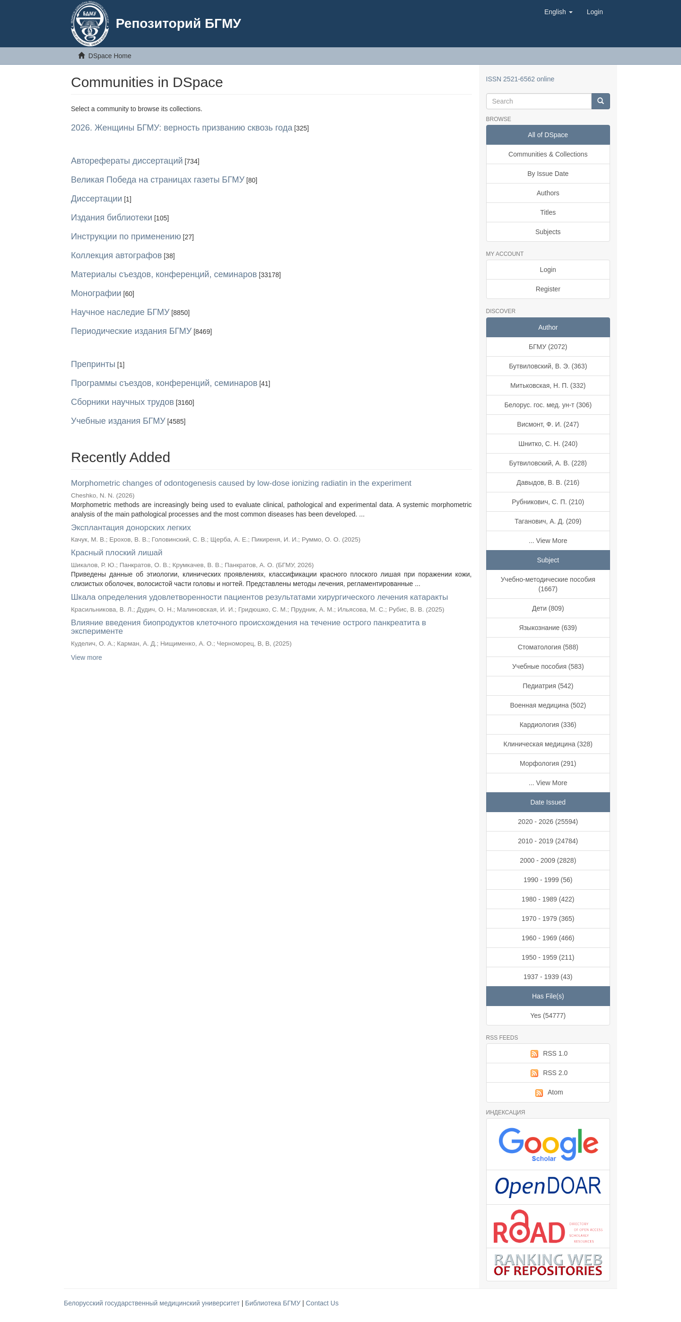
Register (548, 289)
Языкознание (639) (548, 627)
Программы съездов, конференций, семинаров (164, 383)
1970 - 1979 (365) (548, 918)
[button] (558, 12)
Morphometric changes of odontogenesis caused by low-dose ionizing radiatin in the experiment (241, 483)
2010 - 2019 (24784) (548, 841)
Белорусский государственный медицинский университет (153, 1303)
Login (548, 269)
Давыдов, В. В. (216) (547, 482)
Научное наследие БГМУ (120, 312)
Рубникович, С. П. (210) (548, 502)
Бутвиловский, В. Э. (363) (548, 366)
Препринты (93, 364)
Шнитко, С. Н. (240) (547, 443)
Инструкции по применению (126, 236)
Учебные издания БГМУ (118, 421)
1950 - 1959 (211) (548, 957)
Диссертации (96, 198)
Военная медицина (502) (548, 705)
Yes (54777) (548, 1015)
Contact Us (322, 1303)
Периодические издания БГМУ (131, 331)
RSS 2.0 (548, 1073)
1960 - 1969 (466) (548, 938)
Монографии (96, 293)
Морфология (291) (548, 763)
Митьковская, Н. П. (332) (548, 385)
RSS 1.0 (548, 1054)
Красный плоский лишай (117, 552)
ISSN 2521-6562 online (520, 79)
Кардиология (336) (548, 724)
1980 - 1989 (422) (548, 899)
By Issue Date (547, 173)
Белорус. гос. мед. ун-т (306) (548, 405)
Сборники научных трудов (122, 402)
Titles (548, 212)
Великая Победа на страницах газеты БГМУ (157, 179)
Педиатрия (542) (548, 686)
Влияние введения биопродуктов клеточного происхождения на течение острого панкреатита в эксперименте (248, 627)
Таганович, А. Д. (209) (548, 521)
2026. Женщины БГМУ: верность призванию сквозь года (181, 127)
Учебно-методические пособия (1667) (548, 584)
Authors (548, 193)
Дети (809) (548, 608)
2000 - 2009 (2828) (548, 860)
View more (86, 657)
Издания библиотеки (111, 217)
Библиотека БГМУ (273, 1303)
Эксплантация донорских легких (131, 527)
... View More (548, 540)
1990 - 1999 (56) (548, 880)
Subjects (548, 232)
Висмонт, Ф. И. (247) (548, 424)
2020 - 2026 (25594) (548, 821)
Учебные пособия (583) (548, 666)
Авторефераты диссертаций (127, 161)
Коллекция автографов (116, 255)
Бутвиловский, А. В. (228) (548, 463)
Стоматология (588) (548, 647)
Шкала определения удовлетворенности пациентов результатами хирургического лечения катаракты (259, 597)
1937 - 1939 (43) (548, 977)
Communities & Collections (547, 154)
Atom (548, 1092)
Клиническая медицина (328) (548, 744)
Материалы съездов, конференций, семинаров (164, 274)
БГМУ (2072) (548, 346)
